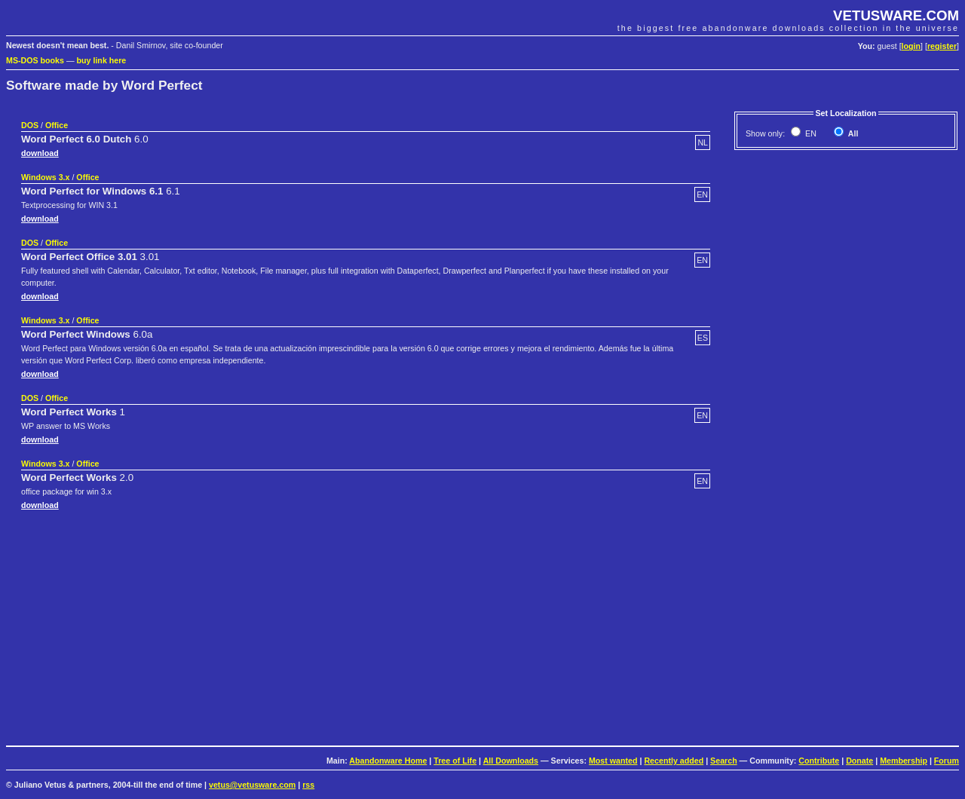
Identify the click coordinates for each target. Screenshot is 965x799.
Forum (946, 760)
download (40, 153)
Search (723, 760)
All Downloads (510, 760)
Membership (903, 760)
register (942, 46)
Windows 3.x (45, 177)
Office (56, 125)
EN (809, 133)
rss (308, 784)
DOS (29, 125)
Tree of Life (454, 760)
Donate (859, 760)
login (911, 46)
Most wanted (613, 760)
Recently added (673, 760)
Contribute (818, 760)
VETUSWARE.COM (896, 15)
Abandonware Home (388, 760)
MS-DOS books (35, 60)
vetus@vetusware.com (252, 784)
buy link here (102, 60)
